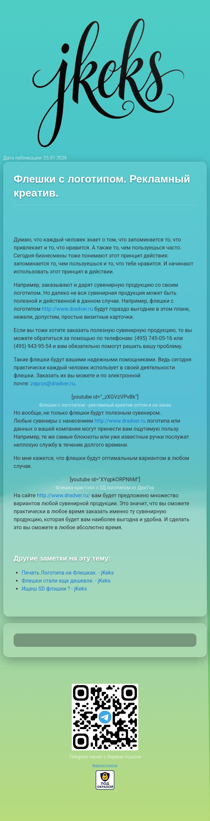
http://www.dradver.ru (67, 309)
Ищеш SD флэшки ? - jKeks (54, 589)
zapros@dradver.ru (52, 383)
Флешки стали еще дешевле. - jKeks (66, 581)
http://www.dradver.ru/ (63, 495)
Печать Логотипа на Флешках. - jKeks (68, 573)
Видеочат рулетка (105, 765)
